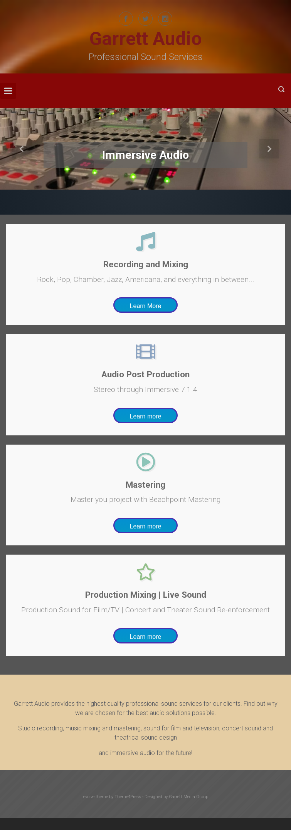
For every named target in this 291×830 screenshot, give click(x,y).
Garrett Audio (145, 39)
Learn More (145, 306)
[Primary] (8, 91)
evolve (88, 796)
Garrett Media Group (188, 796)
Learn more (145, 416)
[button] (22, 149)
